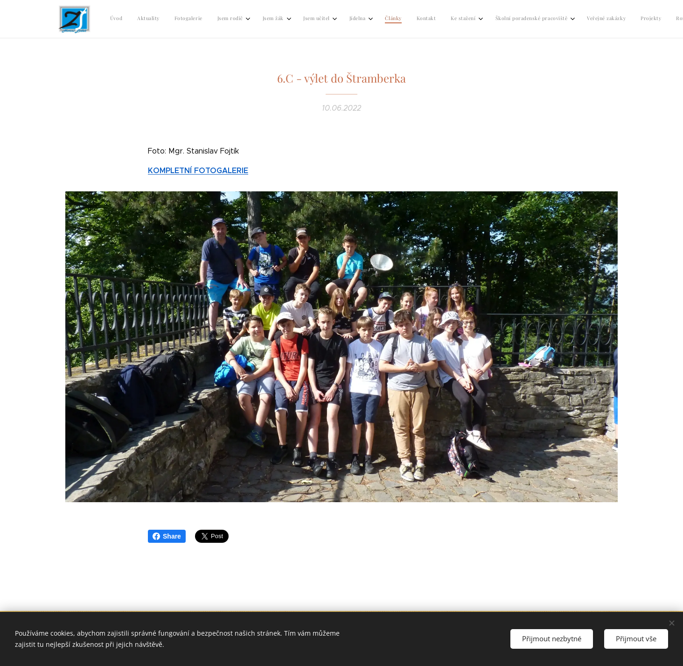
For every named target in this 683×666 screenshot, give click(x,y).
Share (167, 536)
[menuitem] (357, 19)
